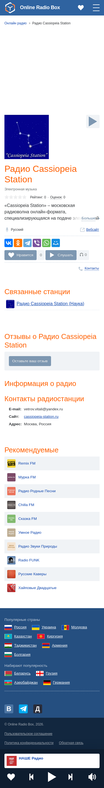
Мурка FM (21, 477)
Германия (61, 682)
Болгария (22, 654)
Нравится (25, 255)
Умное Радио (24, 532)
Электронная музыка (20, 189)
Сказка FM (22, 519)
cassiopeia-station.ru (41, 416)
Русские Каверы (27, 574)
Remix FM (21, 463)
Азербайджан (26, 682)
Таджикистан (25, 645)
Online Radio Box (40, 7)
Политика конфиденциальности (29, 743)
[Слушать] (93, 121)
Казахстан (23, 636)
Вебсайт (92, 230)
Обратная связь (71, 743)
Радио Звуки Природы (32, 546)
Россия (20, 627)
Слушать (65, 255)
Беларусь (22, 673)
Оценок (56, 197)
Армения (59, 645)
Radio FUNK (23, 560)
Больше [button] (88, 218)
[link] (10, 7)
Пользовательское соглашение (28, 734)
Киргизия (55, 636)
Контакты (92, 268)
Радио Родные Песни (31, 491)
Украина (49, 627)
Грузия (51, 673)
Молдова (79, 627)
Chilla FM (20, 505)
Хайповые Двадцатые (32, 588)
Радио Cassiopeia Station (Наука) (45, 304)
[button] (52, 777)
